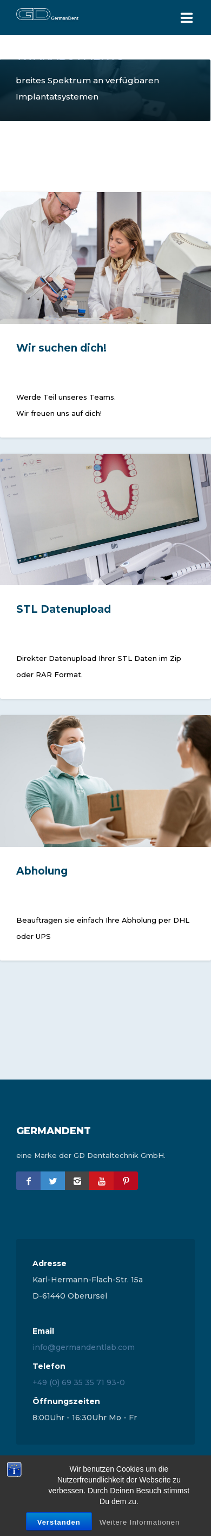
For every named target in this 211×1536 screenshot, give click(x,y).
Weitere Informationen (140, 1522)
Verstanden (59, 1522)
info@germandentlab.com (83, 1347)
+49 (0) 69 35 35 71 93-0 (78, 1382)
